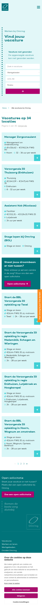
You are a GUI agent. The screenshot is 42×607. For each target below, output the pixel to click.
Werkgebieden (8, 547)
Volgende (22, 126)
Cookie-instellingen (21, 602)
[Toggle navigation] (38, 7)
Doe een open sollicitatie (17, 494)
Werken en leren (9, 544)
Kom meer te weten (12, 583)
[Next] (27, 463)
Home (4, 108)
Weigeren (21, 596)
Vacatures (7, 541)
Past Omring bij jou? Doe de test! (40, 306)
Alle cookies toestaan (21, 590)
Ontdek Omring (9, 550)
